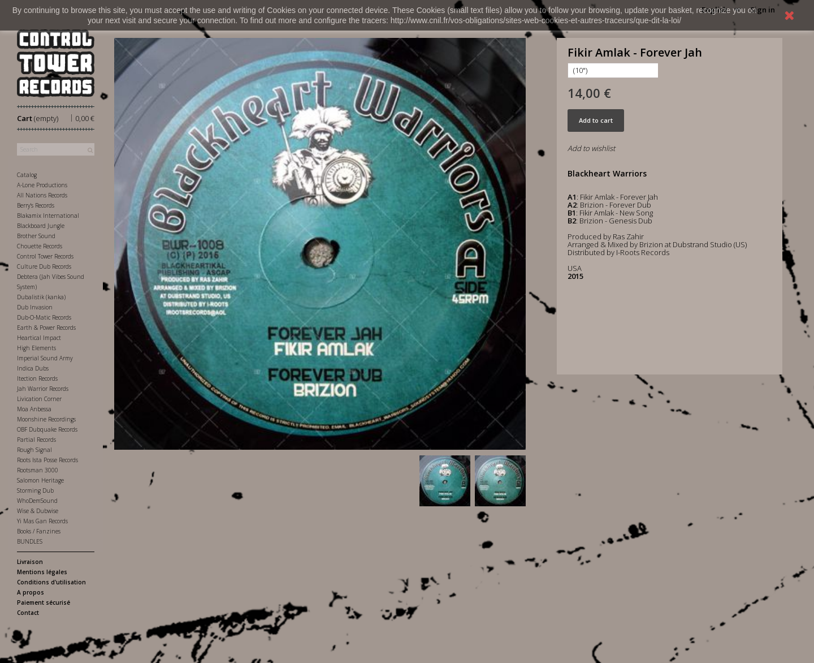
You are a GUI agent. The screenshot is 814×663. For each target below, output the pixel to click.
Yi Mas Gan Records (42, 521)
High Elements (36, 348)
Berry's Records (35, 205)
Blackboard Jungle (40, 226)
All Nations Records (42, 195)
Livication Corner (39, 399)
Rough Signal (34, 450)
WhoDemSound (37, 501)
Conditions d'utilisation (51, 582)
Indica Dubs (33, 368)
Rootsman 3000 (37, 470)
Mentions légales (42, 572)
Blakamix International (48, 215)
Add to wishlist (591, 148)
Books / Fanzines (38, 531)
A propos (30, 592)
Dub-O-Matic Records (44, 317)
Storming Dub (35, 490)
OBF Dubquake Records (47, 429)
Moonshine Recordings (46, 419)
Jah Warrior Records (42, 389)
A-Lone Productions (42, 185)
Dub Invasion (35, 307)
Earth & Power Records (46, 328)
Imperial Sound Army (45, 358)
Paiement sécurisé (43, 602)
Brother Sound (36, 236)
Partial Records (36, 440)
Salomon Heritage (40, 480)
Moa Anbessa (34, 409)
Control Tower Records (45, 256)
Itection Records (37, 378)
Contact (28, 613)
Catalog (27, 175)
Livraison (30, 562)
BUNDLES (29, 541)
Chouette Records (39, 246)
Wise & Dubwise (37, 511)
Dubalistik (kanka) (41, 297)
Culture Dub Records (44, 266)
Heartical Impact (39, 338)
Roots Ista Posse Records (47, 460)
